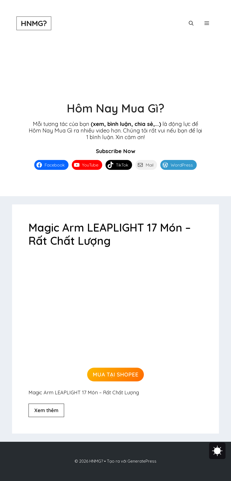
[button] (191, 23)
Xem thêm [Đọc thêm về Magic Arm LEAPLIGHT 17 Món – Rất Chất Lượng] (46, 410)
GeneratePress (141, 461)
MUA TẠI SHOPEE (115, 374)
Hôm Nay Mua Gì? (115, 108)
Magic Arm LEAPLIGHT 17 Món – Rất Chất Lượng (109, 234)
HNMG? (34, 23)
